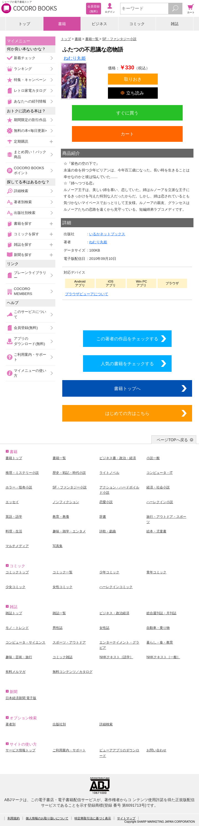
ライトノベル (109, 473)
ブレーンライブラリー (30, 275)
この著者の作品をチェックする (127, 338)
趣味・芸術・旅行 (19, 657)
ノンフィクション (66, 502)
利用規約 (13, 818)
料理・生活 (14, 531)
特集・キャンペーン (30, 80)
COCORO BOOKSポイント (29, 170)
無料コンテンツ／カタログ (72, 672)
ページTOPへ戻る (172, 440)
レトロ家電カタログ (30, 90)
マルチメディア (17, 546)
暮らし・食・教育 (159, 642)
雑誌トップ (14, 613)
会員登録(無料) (26, 328)
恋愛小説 (106, 502)
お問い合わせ (156, 750)
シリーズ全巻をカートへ (127, 313)
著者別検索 (23, 202)
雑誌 (175, 24)
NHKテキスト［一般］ (163, 657)
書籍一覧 (59, 458)
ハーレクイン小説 (159, 502)
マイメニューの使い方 (30, 373)
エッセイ (12, 502)
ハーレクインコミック (116, 587)
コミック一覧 (63, 572)
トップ (24, 24)
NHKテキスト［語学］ (116, 657)
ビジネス (99, 24)
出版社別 (59, 724)
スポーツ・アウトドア (69, 642)
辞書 (102, 517)
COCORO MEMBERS (23, 291)
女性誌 (104, 628)
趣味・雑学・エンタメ (69, 531)
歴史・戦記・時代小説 (69, 473)
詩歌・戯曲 (107, 531)
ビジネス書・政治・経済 (117, 458)
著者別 (10, 724)
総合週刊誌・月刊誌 (161, 613)
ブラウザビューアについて (86, 294)
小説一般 (153, 458)
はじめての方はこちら (127, 413)
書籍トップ (14, 458)
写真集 (58, 546)
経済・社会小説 (158, 487)
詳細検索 (21, 191)
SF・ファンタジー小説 (70, 487)
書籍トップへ (127, 388)
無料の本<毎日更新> (30, 131)
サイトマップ (126, 818)
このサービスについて (30, 314)
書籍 (62, 24)
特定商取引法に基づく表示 (92, 818)
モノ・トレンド (17, 628)
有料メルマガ (15, 672)
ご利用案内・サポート (30, 357)
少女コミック (15, 587)
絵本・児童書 (156, 531)
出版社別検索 (24, 213)
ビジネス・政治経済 (114, 613)
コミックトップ (17, 572)
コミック (137, 24)
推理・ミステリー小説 (22, 473)
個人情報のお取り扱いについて (47, 818)
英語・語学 (14, 517)
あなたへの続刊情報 (30, 101)
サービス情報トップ (20, 750)
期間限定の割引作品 (30, 120)
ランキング (23, 69)
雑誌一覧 (59, 613)
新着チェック (24, 58)
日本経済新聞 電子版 (21, 698)
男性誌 (58, 628)
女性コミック (63, 587)
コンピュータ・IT (159, 473)
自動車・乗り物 (158, 628)
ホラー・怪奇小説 (19, 487)
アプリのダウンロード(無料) (29, 341)
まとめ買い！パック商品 (30, 154)
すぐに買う (127, 112)
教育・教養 (61, 517)
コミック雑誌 (63, 657)
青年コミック (156, 572)
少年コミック (109, 572)
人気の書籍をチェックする (127, 363)
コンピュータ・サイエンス (25, 642)
